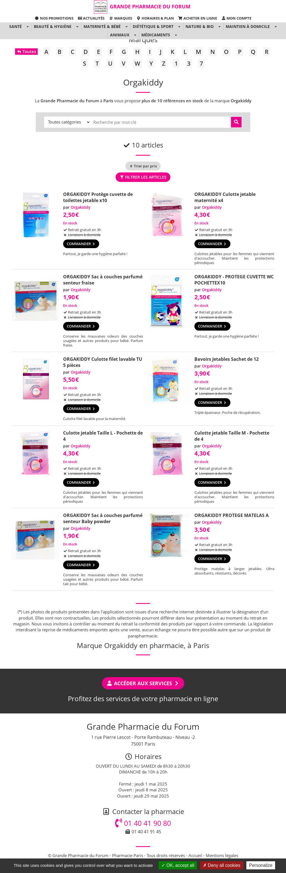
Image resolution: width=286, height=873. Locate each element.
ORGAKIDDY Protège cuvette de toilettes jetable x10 (98, 197)
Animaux (119, 34)
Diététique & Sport (153, 26)
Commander (81, 243)
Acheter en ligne (197, 18)
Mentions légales (222, 855)
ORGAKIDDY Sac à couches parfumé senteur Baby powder (102, 518)
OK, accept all (177, 865)
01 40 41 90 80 (143, 823)
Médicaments (155, 34)
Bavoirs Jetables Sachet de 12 (226, 359)
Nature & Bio (199, 26)
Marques (120, 18)
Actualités (91, 18)
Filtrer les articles (143, 177)
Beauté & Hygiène (53, 26)
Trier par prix (143, 166)
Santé (15, 26)
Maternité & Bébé (102, 26)
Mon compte (236, 18)
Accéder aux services (143, 683)
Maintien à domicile (248, 26)
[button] (27, 26)
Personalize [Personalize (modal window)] (261, 865)
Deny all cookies (221, 865)
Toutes (26, 51)
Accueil (195, 855)
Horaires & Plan (155, 18)
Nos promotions (54, 18)
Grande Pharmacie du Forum (150, 6)
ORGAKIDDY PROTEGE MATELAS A (231, 515)
